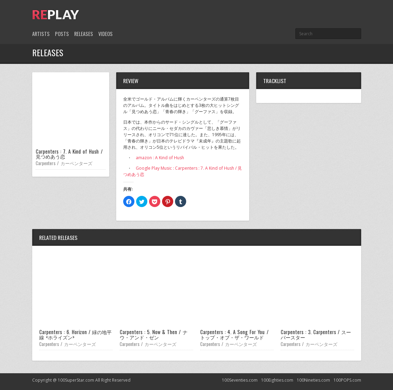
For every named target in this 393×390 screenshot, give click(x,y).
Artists (41, 33)
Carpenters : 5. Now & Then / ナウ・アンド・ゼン (154, 334)
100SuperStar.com (76, 380)
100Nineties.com (313, 380)
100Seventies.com (240, 380)
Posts (62, 33)
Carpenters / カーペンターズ (64, 163)
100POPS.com (347, 380)
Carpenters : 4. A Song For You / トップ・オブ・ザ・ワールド (234, 334)
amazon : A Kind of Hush (160, 158)
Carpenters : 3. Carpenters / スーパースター (316, 334)
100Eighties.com (277, 380)
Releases (83, 33)
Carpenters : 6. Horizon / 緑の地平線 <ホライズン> (75, 334)
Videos (105, 33)
